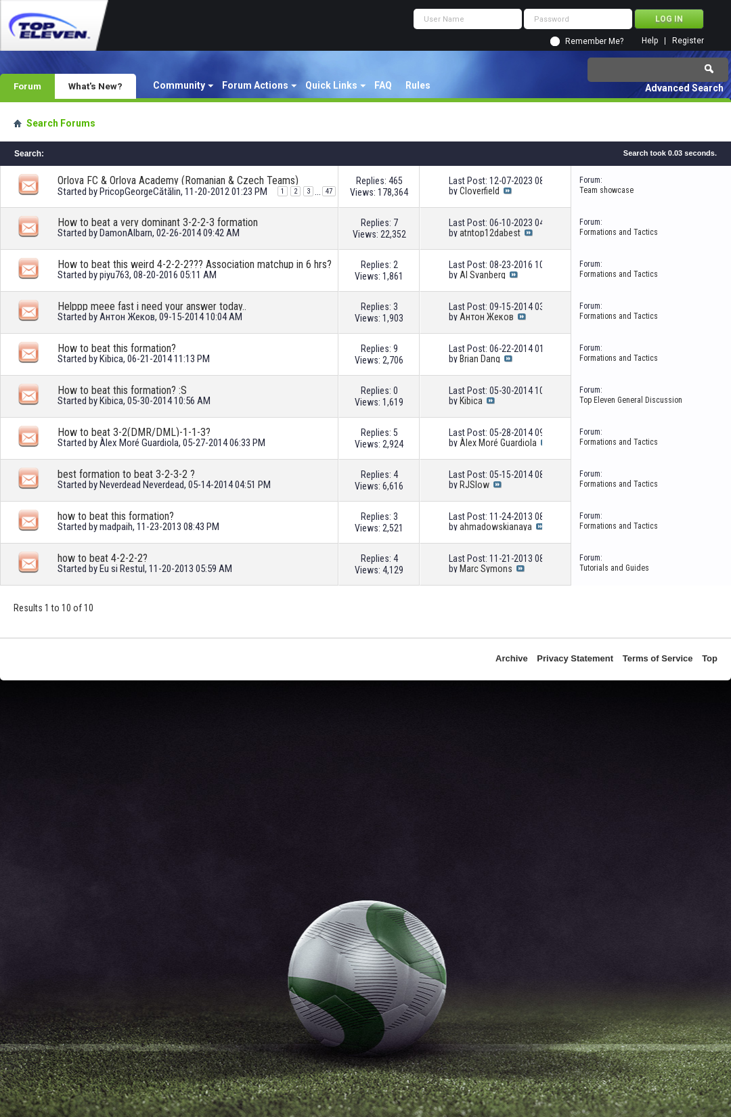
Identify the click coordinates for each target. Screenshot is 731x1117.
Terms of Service (658, 658)
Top (709, 658)
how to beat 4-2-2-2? (103, 558)
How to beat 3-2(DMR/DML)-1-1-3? (134, 432)
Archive (511, 658)
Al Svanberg (483, 274)
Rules (417, 85)
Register (688, 41)
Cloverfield (480, 190)
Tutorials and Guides (614, 568)
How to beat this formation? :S (122, 390)
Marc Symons (486, 568)
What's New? (95, 86)
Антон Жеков (127, 317)
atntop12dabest (490, 232)
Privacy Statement (575, 658)
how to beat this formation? (116, 516)
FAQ (383, 85)
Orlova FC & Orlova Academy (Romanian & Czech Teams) (178, 180)
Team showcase (606, 190)
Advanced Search (684, 88)
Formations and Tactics (618, 232)
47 (329, 191)
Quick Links (331, 85)
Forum (27, 86)
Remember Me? (594, 41)
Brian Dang (480, 358)
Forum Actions (255, 85)
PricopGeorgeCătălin (140, 191)
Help (650, 41)
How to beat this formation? (117, 348)
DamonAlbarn (125, 233)
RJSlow (474, 484)
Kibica (111, 359)
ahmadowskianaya (496, 526)
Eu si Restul (122, 569)
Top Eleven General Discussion (630, 400)
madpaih (116, 527)
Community (179, 85)
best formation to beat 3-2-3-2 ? (126, 474)
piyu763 (114, 275)
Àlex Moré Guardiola (139, 443)
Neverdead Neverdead (141, 485)
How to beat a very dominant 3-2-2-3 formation (158, 222)
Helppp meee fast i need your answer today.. (152, 306)
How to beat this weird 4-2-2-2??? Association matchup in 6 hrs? (195, 264)
